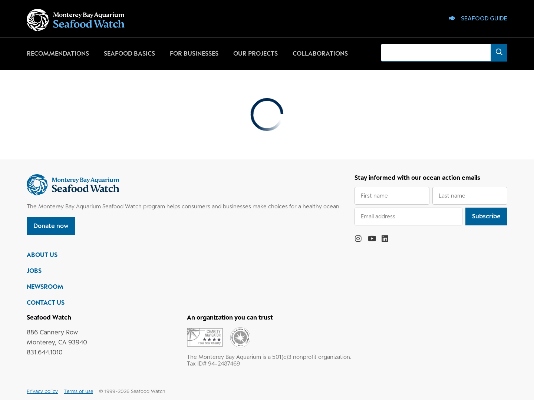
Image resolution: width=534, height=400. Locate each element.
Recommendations (58, 53)
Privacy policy (42, 391)
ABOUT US (42, 254)
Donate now (51, 225)
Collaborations (320, 53)
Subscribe (486, 216)
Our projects (255, 53)
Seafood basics (129, 53)
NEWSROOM (45, 286)
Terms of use (78, 391)
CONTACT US (46, 302)
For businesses (194, 53)
